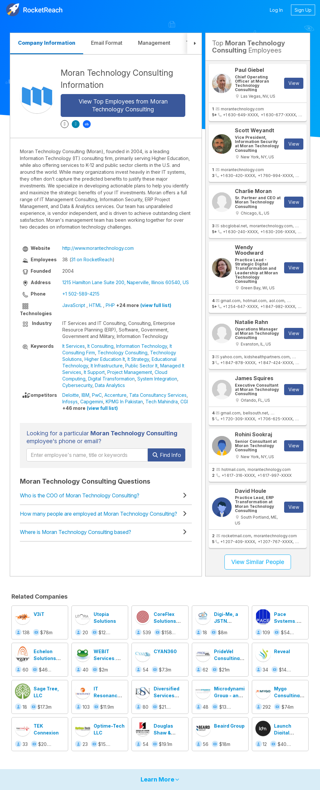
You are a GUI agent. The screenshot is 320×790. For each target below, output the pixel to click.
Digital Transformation (111, 378)
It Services (73, 346)
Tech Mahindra (161, 401)
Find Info (166, 455)
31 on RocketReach (92, 259)
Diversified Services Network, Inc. (169, 695)
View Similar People (257, 561)
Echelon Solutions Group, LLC (46, 658)
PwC (97, 395)
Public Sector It (141, 365)
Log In (276, 10)
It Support (94, 372)
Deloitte (70, 395)
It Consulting (100, 346)
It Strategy (138, 359)
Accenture (115, 395)
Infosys (70, 401)
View (293, 83)
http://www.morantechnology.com (98, 248)
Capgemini (91, 401)
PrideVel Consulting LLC (227, 658)
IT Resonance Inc (107, 695)
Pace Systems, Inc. (285, 621)
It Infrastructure (107, 365)
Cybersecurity (77, 385)
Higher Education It (104, 359)
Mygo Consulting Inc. (287, 695)
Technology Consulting (122, 352)
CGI (184, 401)
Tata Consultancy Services (158, 395)
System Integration (157, 378)
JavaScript (73, 305)
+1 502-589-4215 (80, 294)
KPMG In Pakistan (124, 401)
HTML (95, 305)
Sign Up (303, 10)
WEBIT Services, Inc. (105, 658)
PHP (110, 305)
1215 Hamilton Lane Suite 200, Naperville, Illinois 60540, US (125, 282)
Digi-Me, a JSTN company (226, 621)
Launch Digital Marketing (286, 732)
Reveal (282, 651)
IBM (85, 395)
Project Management (129, 372)
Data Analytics (110, 385)
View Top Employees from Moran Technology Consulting (123, 105)
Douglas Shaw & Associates (167, 732)
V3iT (39, 614)
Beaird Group (229, 726)
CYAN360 (165, 651)
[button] (194, 43)
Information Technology (141, 346)
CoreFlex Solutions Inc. (165, 621)
